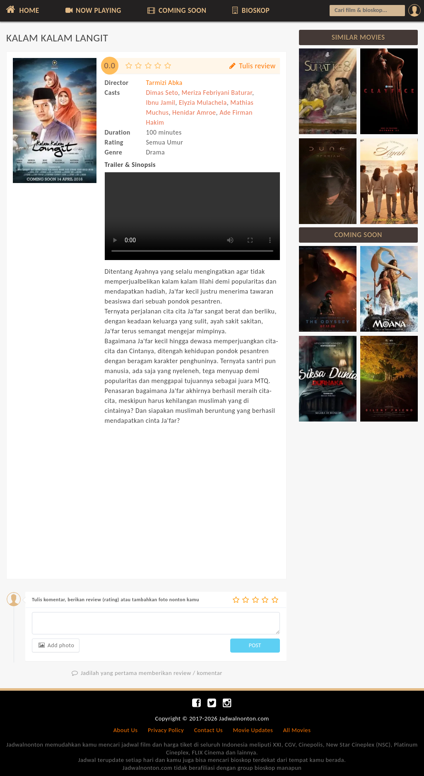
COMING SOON (176, 10)
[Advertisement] (54, 330)
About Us (125, 730)
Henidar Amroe (194, 112)
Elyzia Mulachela (203, 102)
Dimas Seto (162, 92)
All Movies (297, 730)
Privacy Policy (166, 730)
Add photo (55, 645)
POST (255, 645)
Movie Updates (253, 730)
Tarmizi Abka (164, 83)
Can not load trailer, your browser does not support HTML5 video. (192, 216)
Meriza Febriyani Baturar (217, 92)
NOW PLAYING (92, 10)
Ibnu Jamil (161, 102)
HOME (21, 9)
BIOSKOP (250, 10)
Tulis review (252, 66)
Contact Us (208, 730)
